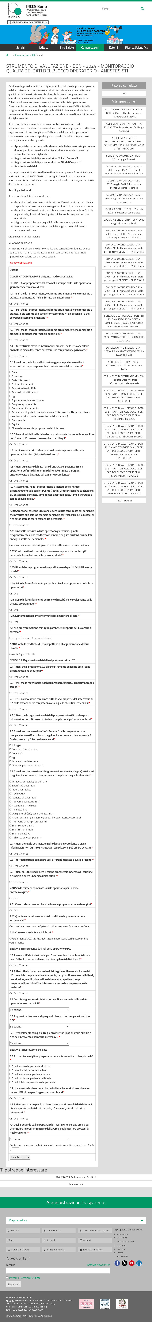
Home (8, 55)
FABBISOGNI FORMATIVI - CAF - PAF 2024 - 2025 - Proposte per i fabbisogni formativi (124, 127)
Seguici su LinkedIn (139, 1263)
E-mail (10, 1265)
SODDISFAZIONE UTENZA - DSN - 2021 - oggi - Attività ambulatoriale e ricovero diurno (124, 198)
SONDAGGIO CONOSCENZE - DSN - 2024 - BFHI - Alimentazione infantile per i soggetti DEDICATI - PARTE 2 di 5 (124, 262)
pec (13, 1240)
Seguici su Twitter (125, 1263)
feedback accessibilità (126, 1241)
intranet (51, 1240)
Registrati (13, 1284)
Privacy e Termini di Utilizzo (25, 1278)
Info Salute (67, 47)
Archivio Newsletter (98, 1265)
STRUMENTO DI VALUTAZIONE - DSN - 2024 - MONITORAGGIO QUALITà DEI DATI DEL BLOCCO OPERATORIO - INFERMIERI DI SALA (124, 413)
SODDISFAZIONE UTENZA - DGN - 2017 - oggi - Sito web (124, 157)
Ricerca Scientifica (136, 47)
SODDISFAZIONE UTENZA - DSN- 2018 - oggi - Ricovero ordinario (124, 221)
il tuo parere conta (55, 1249)
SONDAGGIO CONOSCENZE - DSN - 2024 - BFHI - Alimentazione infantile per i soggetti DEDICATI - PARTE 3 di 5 (124, 276)
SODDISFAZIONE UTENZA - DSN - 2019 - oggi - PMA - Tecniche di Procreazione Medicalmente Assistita (124, 170)
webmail (87, 1240)
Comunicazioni (90, 47)
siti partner (121, 1245)
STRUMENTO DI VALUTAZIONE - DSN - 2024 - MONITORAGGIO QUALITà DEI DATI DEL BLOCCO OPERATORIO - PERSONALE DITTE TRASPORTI (124, 488)
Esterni (113, 47)
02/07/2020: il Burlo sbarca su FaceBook (76, 1177)
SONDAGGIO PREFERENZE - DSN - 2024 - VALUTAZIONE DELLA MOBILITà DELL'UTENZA (124, 337)
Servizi (20, 47)
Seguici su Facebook (117, 1263)
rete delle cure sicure (93, 1249)
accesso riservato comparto (96, 1230)
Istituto (43, 47)
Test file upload (124, 500)
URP (34, 55)
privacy (120, 1252)
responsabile (122, 1256)
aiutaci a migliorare (20, 1249)
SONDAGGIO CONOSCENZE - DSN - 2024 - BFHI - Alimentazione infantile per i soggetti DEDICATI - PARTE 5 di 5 (124, 305)
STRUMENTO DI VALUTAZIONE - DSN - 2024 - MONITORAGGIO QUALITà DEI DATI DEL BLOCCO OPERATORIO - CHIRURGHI (124, 396)
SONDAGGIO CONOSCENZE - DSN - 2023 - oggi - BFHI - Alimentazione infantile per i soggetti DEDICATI (124, 234)
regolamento (122, 1234)
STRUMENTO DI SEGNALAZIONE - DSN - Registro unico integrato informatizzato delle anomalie (124, 379)
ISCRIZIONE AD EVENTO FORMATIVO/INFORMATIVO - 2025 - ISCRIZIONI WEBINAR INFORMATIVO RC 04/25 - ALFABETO (124, 143)
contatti (15, 1230)
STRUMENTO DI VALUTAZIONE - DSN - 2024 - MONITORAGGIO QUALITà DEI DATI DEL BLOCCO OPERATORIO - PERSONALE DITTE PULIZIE (124, 470)
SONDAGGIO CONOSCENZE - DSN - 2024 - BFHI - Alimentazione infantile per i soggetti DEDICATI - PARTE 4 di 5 (124, 290)
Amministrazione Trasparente (76, 1202)
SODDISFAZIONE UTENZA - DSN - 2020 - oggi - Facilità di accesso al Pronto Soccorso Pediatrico (124, 184)
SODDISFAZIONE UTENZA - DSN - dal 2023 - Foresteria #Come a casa (124, 210)
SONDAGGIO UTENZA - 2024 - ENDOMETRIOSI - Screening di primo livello (124, 365)
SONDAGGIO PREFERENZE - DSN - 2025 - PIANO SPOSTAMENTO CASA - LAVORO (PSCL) (124, 351)
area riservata (54, 1230)
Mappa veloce (18, 1220)
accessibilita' (122, 1237)
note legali (121, 1248)
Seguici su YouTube (132, 1263)
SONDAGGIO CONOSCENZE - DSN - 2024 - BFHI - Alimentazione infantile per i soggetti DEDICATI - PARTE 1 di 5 (124, 248)
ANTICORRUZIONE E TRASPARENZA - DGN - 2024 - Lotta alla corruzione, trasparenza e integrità (124, 113)
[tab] (76, 1220)
